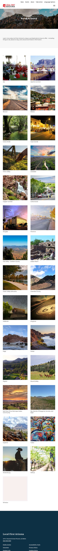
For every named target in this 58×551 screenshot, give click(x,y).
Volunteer (6, 547)
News (22, 2)
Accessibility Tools (34, 544)
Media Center (7, 544)
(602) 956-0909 (7, 541)
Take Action (39, 2)
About (32, 2)
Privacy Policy (33, 547)
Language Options (49, 2)
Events (27, 2)
